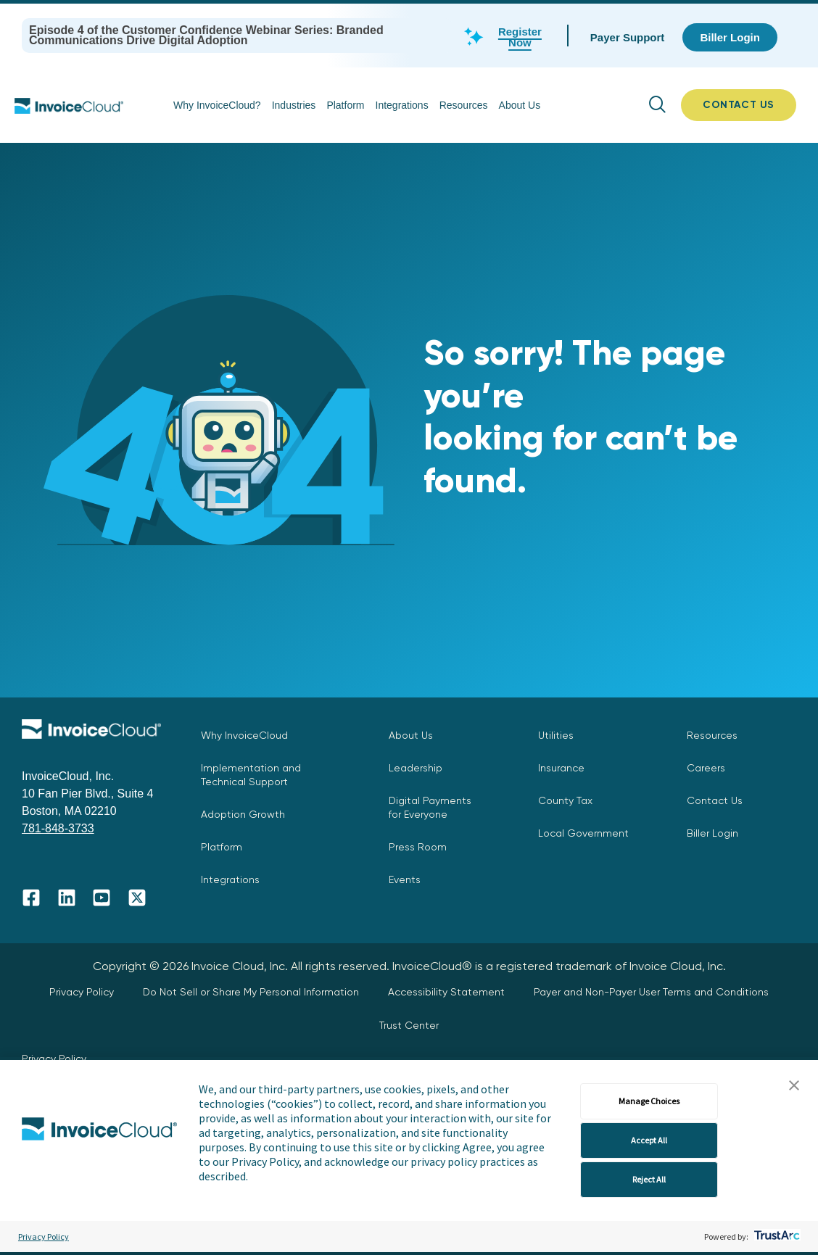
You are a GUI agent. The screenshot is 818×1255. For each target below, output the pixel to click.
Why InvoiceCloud (244, 735)
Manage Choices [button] (649, 1100)
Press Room (418, 847)
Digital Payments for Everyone (430, 807)
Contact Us (715, 800)
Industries (294, 105)
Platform (345, 105)
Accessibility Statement (446, 992)
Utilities (556, 735)
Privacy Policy (43, 1236)
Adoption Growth (243, 814)
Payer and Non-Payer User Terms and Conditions (651, 992)
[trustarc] (775, 1236)
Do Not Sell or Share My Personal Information (251, 992)
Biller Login (712, 833)
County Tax (565, 800)
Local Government (583, 833)
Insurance (561, 768)
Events (405, 879)
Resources (463, 105)
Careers (706, 768)
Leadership (415, 768)
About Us (520, 105)
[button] (794, 1086)
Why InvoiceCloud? (217, 105)
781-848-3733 (58, 828)
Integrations (402, 105)
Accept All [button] (649, 1140)
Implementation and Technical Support (251, 774)
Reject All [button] (649, 1179)
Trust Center (409, 1025)
